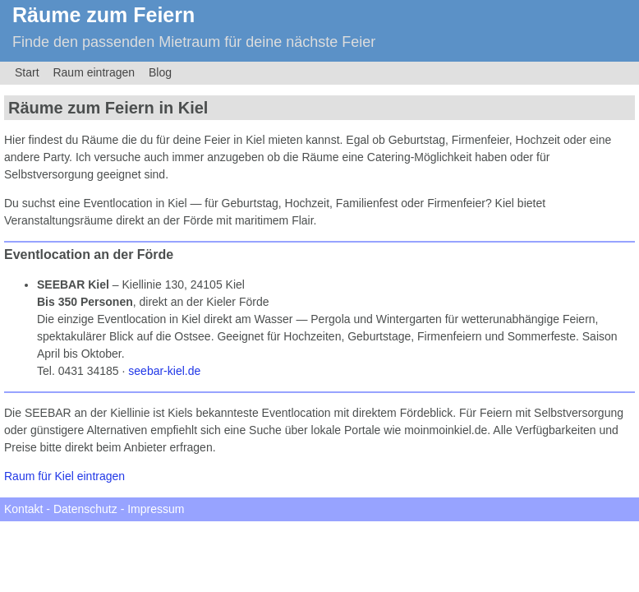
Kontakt (23, 509)
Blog (160, 72)
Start (27, 72)
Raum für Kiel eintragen (64, 476)
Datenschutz (85, 509)
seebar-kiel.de (164, 370)
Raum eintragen (94, 72)
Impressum (155, 509)
